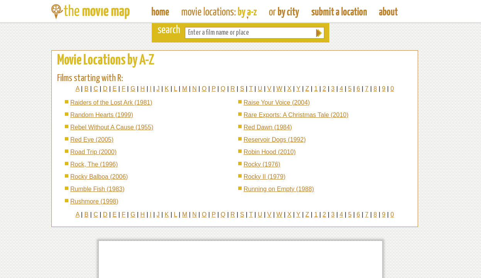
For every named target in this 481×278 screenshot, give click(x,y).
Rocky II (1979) (264, 176)
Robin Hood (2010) (270, 152)
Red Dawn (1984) (268, 127)
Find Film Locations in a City (284, 11)
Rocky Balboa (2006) (99, 176)
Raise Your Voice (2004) (277, 102)
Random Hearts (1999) (101, 115)
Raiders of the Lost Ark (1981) (111, 102)
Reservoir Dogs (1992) (275, 139)
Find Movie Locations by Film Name (219, 11)
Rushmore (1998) (94, 201)
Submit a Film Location (339, 11)
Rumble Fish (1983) (97, 189)
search (169, 30)
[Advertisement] (240, 259)
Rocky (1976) (262, 164)
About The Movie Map (388, 11)
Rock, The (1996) (94, 164)
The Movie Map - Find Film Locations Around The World (160, 11)
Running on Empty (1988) (279, 189)
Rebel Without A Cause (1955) (111, 127)
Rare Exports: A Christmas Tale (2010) (296, 115)
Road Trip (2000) (93, 152)
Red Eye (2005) (91, 139)
